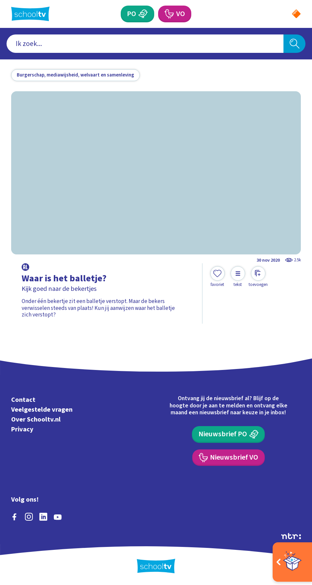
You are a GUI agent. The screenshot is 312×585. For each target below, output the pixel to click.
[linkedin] (43, 516)
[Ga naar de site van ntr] (291, 535)
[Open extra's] (292, 562)
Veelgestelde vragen (42, 409)
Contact (23, 399)
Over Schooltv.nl (36, 419)
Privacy (22, 429)
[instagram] (29, 516)
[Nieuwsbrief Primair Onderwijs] (228, 434)
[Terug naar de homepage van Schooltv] (30, 14)
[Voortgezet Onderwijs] (174, 14)
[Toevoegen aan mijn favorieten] (217, 277)
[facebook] (14, 516)
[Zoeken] (294, 43)
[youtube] (58, 516)
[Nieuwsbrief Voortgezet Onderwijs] (228, 457)
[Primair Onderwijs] (137, 14)
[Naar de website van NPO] (296, 13)
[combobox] (145, 43)
